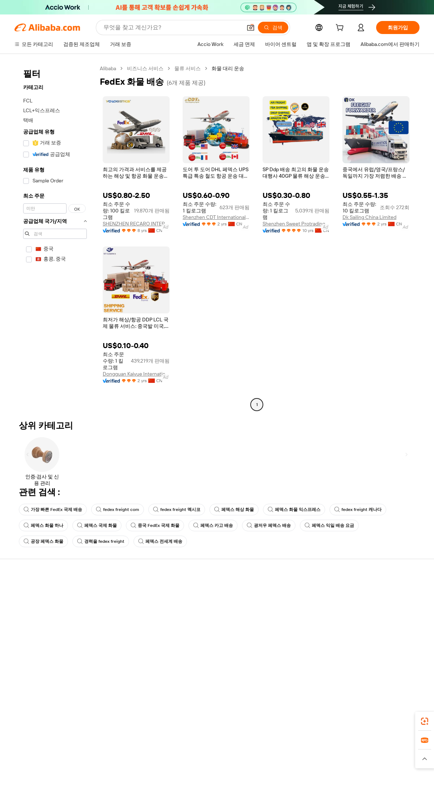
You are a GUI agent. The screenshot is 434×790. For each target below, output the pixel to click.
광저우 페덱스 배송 (269, 525)
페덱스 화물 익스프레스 (294, 509)
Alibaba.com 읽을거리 (205, 633)
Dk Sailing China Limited (369, 217)
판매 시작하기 (279, 592)
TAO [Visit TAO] (283, 751)
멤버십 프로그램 (199, 606)
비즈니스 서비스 (145, 68)
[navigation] (55, 237)
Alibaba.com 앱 (231, 719)
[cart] (341, 28)
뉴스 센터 (358, 619)
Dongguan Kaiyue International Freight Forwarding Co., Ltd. (136, 374)
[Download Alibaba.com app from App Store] (341, 719)
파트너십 (274, 633)
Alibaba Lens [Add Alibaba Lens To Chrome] (54, 719)
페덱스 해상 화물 (234, 509)
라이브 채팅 (27, 606)
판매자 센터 (277, 606)
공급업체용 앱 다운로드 (290, 647)
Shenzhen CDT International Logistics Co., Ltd (216, 217)
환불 (19, 633)
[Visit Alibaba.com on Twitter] (372, 662)
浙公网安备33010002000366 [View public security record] (320, 776)
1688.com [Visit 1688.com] (133, 751)
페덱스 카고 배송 (213, 525)
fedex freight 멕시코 (176, 509)
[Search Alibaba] (172, 27)
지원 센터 (25, 592)
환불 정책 (108, 606)
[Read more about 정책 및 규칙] (108, 762)
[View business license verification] (279, 776)
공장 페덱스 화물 (43, 541)
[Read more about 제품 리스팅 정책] (172, 762)
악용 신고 (25, 647)
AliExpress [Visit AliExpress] (104, 751)
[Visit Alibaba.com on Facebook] (350, 662)
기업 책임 (358, 606)
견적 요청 (191, 592)
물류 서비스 (187, 68)
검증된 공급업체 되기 (288, 619)
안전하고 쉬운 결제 (119, 592)
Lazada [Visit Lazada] (227, 751)
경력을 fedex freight (100, 541)
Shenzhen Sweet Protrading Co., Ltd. (296, 224)
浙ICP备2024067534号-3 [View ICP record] (392, 776)
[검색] (273, 27)
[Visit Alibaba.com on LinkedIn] (361, 662)
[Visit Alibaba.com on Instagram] (383, 662)
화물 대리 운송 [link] (228, 68)
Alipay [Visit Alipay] (206, 751)
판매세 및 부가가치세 (205, 619)
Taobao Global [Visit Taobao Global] (256, 751)
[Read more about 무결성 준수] (326, 762)
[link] (424, 721)
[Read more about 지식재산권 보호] (215, 762)
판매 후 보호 (111, 633)
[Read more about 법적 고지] (137, 762)
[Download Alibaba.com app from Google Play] (395, 719)
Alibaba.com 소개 (366, 592)
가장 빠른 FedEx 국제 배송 (53, 509)
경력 (352, 633)
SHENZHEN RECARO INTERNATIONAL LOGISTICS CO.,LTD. (136, 224)
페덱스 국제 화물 (97, 525)
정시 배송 (108, 619)
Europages (332, 751)
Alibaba (108, 68)
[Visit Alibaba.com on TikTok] (404, 662)
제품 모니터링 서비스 (121, 647)
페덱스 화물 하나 (43, 525)
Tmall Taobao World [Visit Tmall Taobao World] (171, 751)
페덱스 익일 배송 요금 (329, 525)
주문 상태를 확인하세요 (40, 619)
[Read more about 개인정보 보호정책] (259, 762)
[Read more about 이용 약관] (296, 762)
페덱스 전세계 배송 (160, 541)
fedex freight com (117, 509)
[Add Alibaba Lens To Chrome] (112, 719)
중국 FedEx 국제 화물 (155, 525)
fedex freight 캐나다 (358, 509)
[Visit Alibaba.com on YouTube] (394, 662)
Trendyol (304, 751)
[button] (250, 27)
